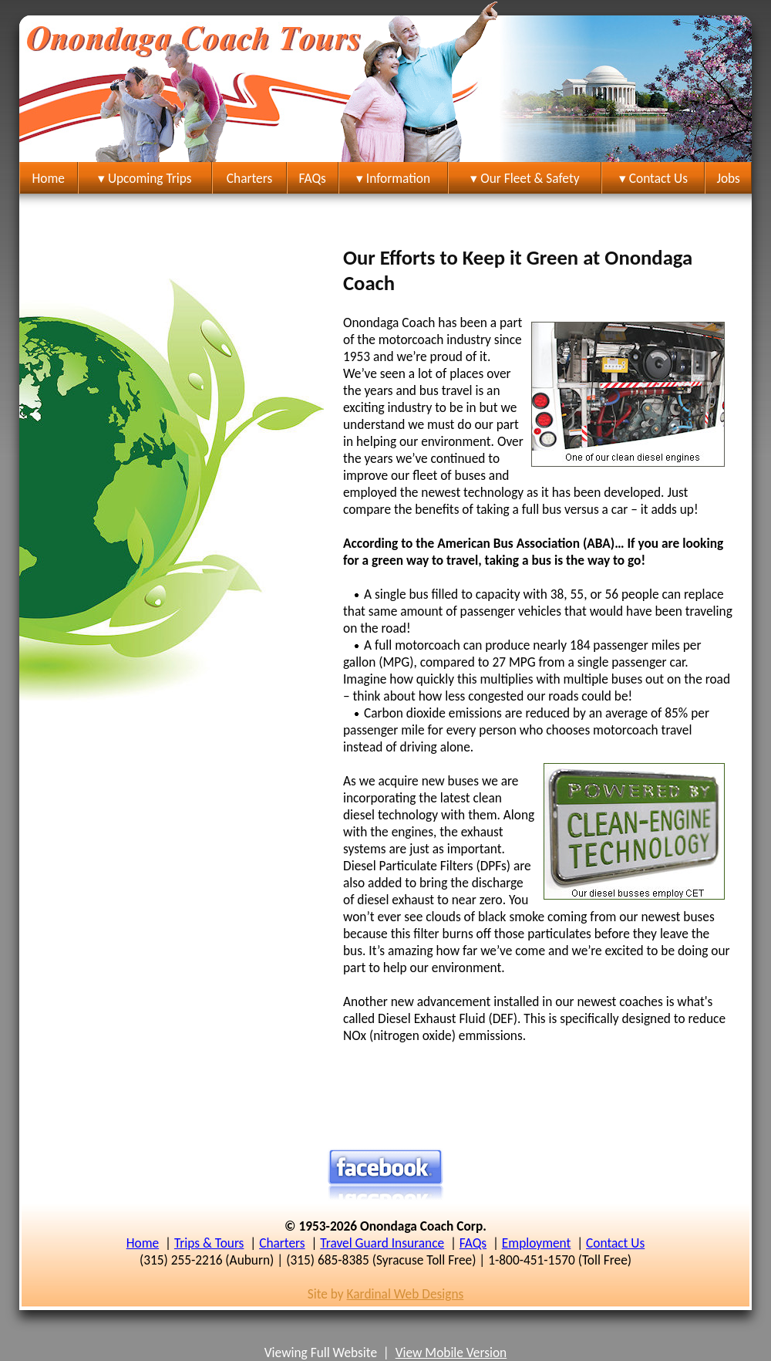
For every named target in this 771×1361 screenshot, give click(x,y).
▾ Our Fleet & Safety (524, 178)
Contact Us (615, 1242)
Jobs (727, 178)
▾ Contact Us (653, 178)
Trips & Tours (209, 1242)
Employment (536, 1242)
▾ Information (393, 178)
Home (48, 178)
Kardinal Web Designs (405, 1293)
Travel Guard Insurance (382, 1242)
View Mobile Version (451, 1352)
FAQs (312, 178)
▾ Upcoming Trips (145, 178)
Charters (249, 178)
